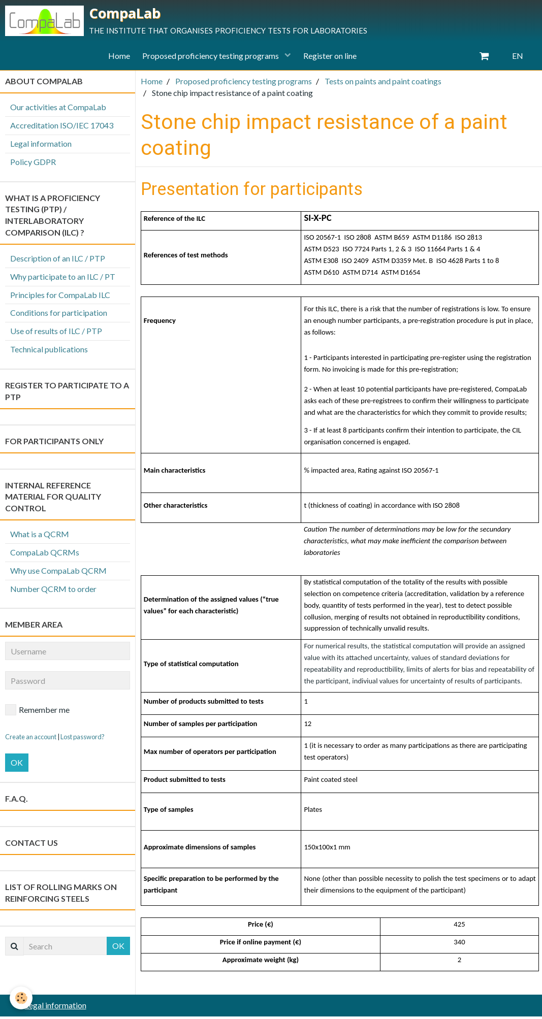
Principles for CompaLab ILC (60, 297)
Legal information (41, 146)
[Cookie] (21, 998)
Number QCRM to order (53, 591)
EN (517, 58)
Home (116, 58)
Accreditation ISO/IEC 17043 (61, 128)
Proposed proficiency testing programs (211, 58)
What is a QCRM (39, 537)
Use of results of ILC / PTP (56, 334)
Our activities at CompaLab (58, 110)
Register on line (333, 58)
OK (17, 765)
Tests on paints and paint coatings (383, 84)
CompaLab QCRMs (44, 555)
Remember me (37, 712)
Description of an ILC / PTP (57, 261)
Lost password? (82, 740)
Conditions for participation (58, 315)
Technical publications (49, 352)
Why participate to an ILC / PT (62, 279)
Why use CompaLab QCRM (58, 573)
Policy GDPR (33, 164)
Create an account (30, 740)
